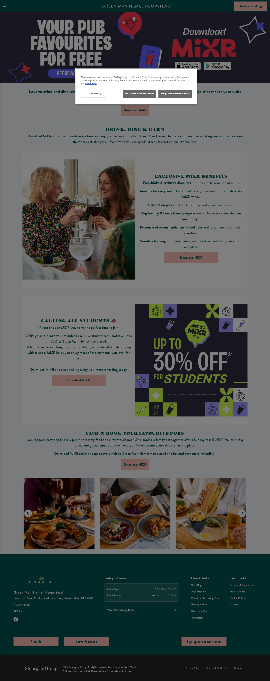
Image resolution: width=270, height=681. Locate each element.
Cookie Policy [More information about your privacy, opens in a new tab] (91, 83)
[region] (136, 86)
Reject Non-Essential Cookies (139, 93)
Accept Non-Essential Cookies (175, 93)
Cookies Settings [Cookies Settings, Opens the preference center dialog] (93, 93)
